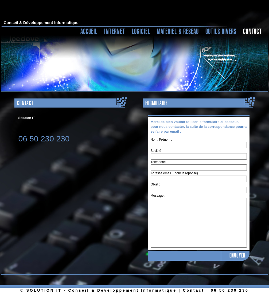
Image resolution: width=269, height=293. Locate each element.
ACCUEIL (89, 31)
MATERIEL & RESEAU (178, 31)
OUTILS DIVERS (220, 31)
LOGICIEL (141, 31)
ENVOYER (237, 255)
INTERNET (114, 31)
